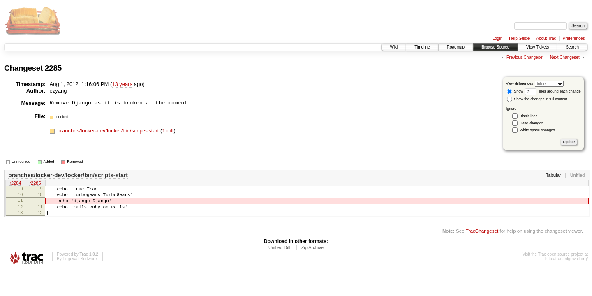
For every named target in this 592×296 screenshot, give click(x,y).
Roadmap (456, 47)
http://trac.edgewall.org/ (566, 266)
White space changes (537, 130)
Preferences (574, 38)
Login (497, 38)
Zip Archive (312, 254)
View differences (519, 83)
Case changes (531, 123)
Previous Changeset (524, 57)
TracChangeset (482, 238)
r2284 (15, 183)
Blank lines (529, 116)
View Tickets (537, 47)
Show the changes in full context (537, 99)
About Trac (546, 38)
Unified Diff (279, 254)
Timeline (422, 47)
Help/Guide (519, 38)
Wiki (394, 47)
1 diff (167, 130)
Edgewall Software (79, 266)
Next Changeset (565, 57)
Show (515, 91)
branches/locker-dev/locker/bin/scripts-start (108, 130)
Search (572, 47)
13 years (122, 84)
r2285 (35, 183)
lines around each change (553, 91)
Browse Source (495, 47)
